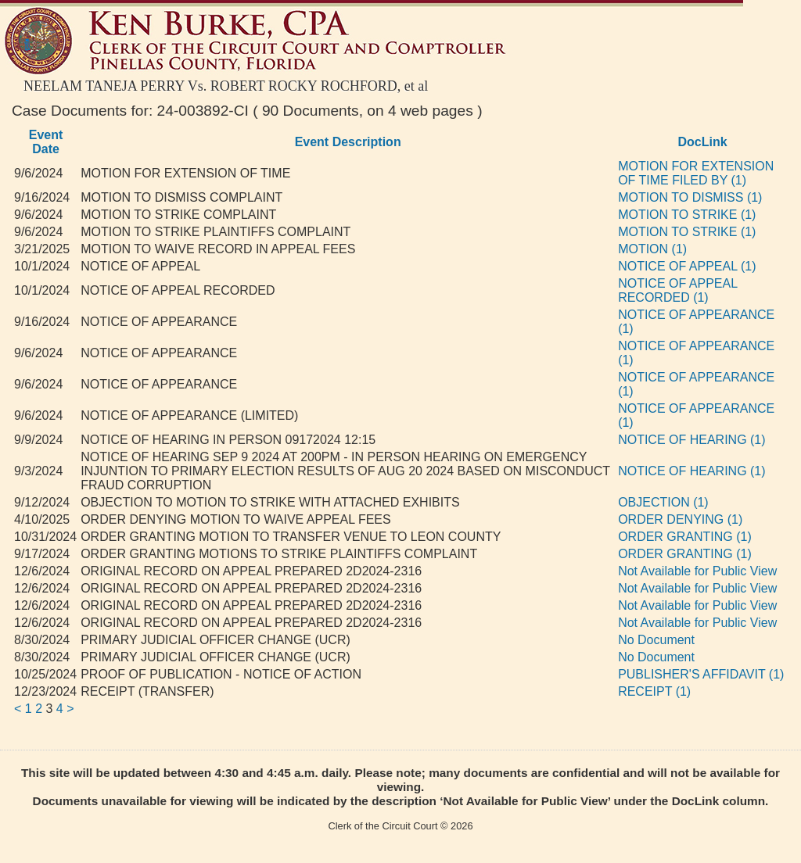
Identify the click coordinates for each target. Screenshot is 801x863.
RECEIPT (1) (654, 691)
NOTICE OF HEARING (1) (691, 439)
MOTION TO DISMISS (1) (690, 197)
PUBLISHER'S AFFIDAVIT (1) (701, 674)
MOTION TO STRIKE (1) (687, 214)
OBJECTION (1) (663, 502)
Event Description (348, 142)
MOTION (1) (652, 249)
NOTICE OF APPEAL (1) (687, 266)
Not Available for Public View (697, 571)
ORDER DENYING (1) (680, 519)
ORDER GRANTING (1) (685, 536)
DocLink (702, 142)
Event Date (46, 142)
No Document (656, 639)
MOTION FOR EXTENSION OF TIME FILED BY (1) (696, 173)
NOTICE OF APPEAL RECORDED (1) (677, 290)
